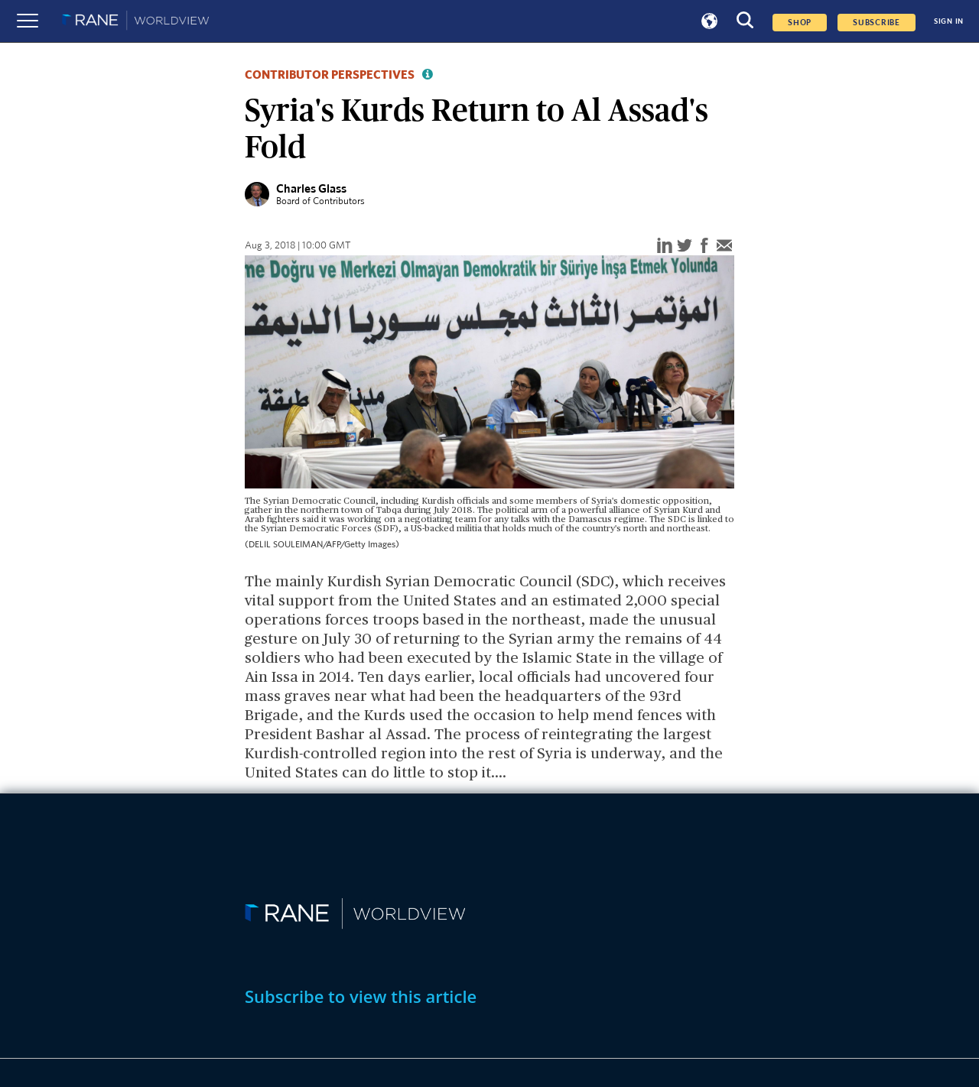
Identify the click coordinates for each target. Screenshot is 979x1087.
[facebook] (704, 246)
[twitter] (684, 246)
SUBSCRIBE (876, 22)
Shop (799, 22)
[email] (724, 246)
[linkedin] (665, 246)
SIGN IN (949, 21)
